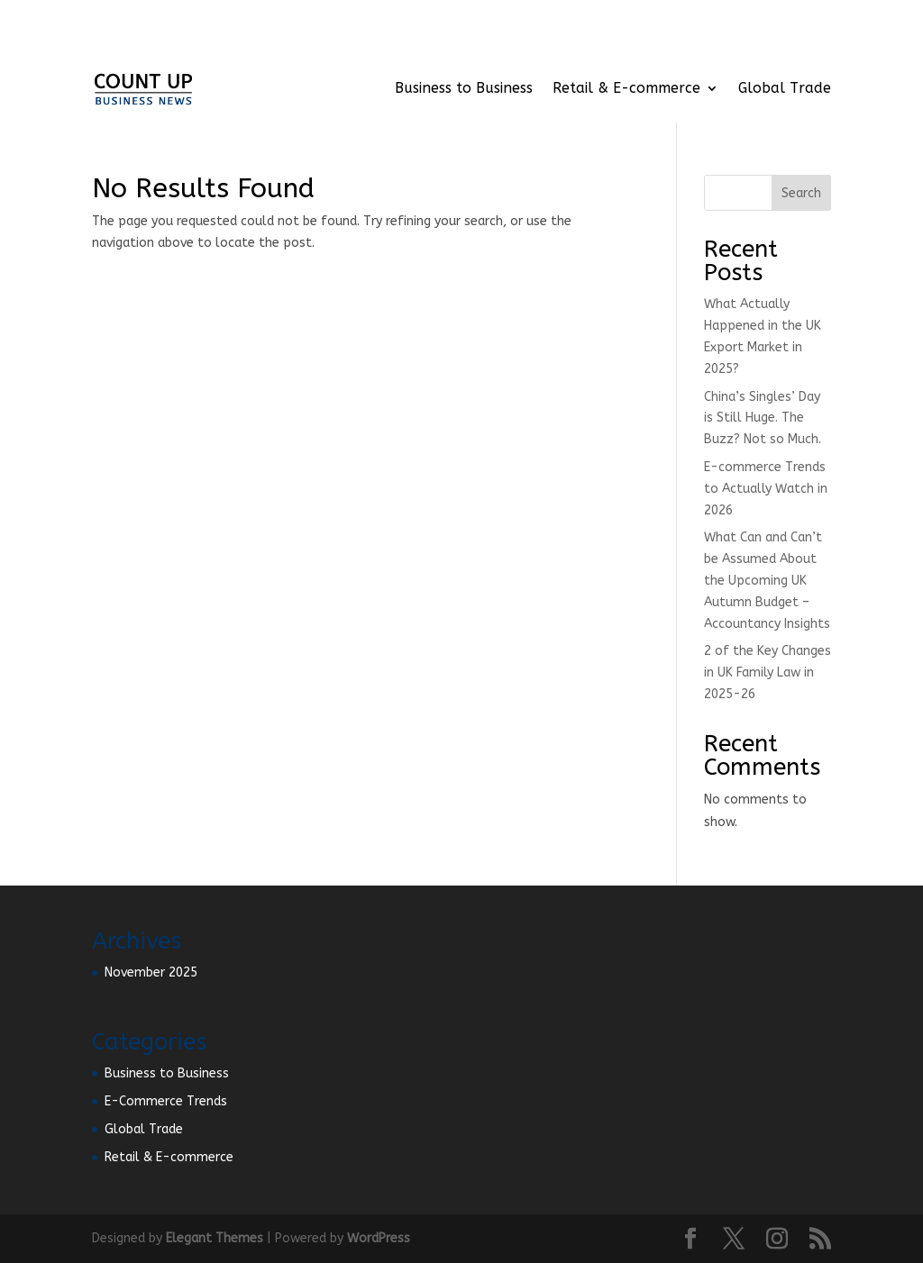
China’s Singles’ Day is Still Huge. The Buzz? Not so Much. (762, 418)
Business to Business (464, 87)
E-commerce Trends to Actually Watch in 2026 (765, 488)
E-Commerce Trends (166, 1101)
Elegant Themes (214, 1238)
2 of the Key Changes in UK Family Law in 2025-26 (767, 672)
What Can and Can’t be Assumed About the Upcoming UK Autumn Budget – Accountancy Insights (767, 580)
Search (801, 193)
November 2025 (151, 972)
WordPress (378, 1238)
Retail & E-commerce (626, 87)
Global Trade (784, 87)
